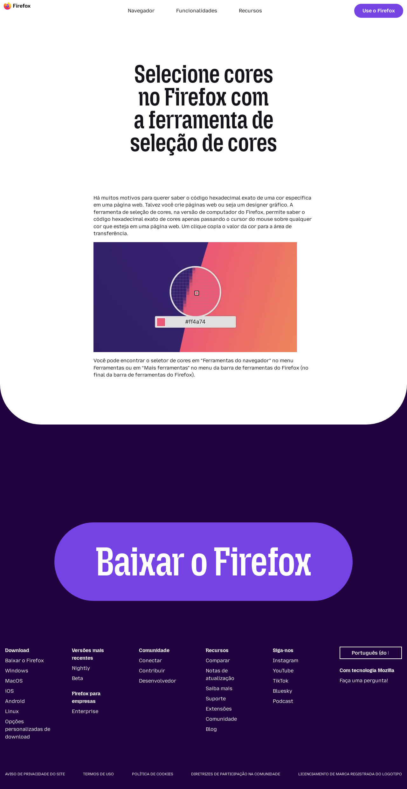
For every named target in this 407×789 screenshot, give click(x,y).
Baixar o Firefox (203, 561)
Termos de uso (98, 774)
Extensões (219, 709)
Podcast (283, 701)
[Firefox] (23, 11)
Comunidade (221, 719)
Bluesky (282, 691)
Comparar (218, 660)
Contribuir (152, 671)
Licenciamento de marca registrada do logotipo (350, 774)
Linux (12, 711)
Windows (16, 671)
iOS (9, 691)
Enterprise (85, 711)
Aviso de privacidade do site (35, 774)
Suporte (216, 699)
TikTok (280, 681)
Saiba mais (219, 688)
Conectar (150, 660)
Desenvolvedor (157, 681)
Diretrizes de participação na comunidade (235, 774)
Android (15, 701)
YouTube (283, 671)
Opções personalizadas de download (27, 729)
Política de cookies (152, 774)
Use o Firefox (378, 11)
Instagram (285, 660)
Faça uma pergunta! (364, 680)
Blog (211, 729)
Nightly (81, 668)
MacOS (14, 681)
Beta (77, 678)
